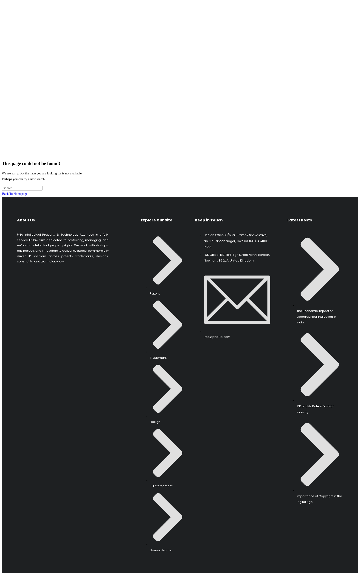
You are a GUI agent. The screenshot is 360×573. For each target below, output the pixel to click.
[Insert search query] (22, 175)
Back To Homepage (15, 181)
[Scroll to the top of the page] (2, 568)
